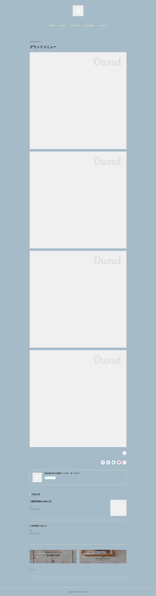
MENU (62, 25)
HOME (52, 25)
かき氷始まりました (38, 526)
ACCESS (103, 25)
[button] (52, 26)
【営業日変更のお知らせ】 (41, 501)
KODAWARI (89, 25)
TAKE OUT (74, 25)
